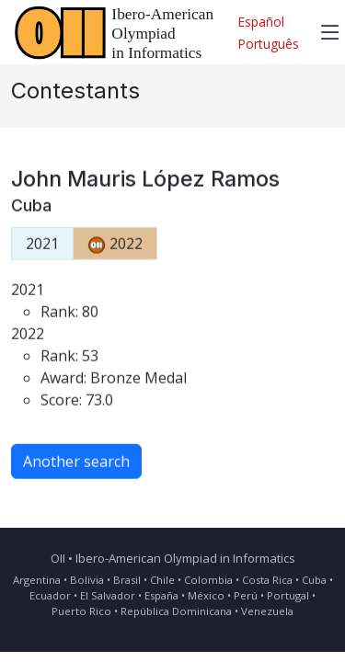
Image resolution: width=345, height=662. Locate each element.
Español (260, 21)
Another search (76, 466)
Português (268, 43)
